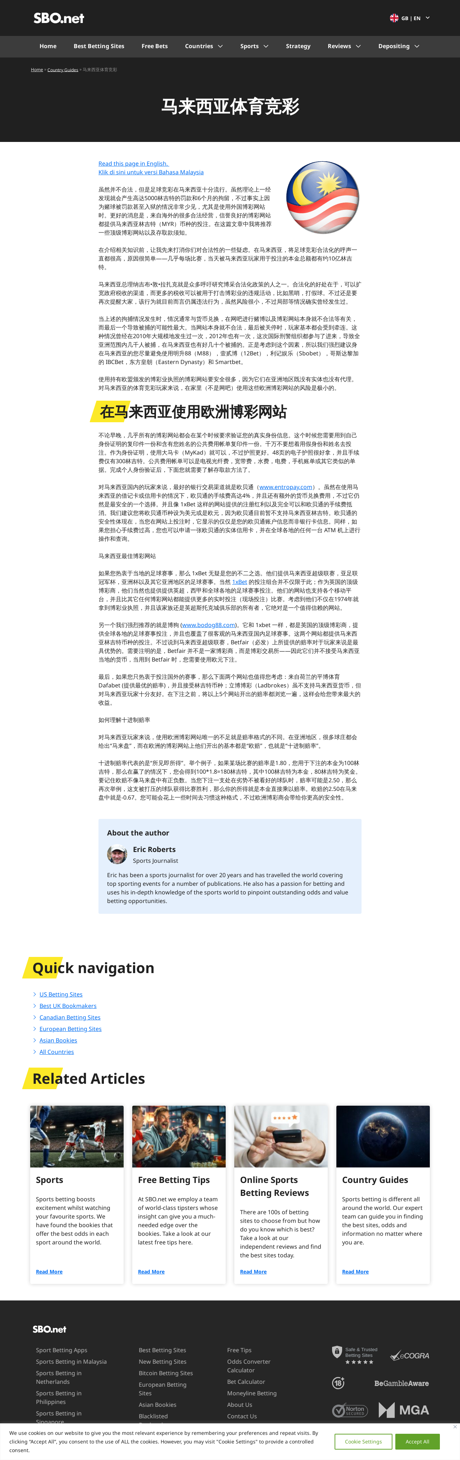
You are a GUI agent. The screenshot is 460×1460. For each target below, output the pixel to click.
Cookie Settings (363, 1441)
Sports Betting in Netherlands (49, 1377)
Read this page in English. (133, 163)
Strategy (298, 46)
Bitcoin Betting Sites (157, 1373)
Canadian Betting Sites (70, 1017)
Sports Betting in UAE (55, 1416)
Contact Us (232, 1416)
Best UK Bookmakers (68, 1006)
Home (48, 46)
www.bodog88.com (208, 625)
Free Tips (230, 1350)
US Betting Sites (61, 994)
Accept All (417, 1441)
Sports (249, 46)
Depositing (394, 46)
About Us (230, 1404)
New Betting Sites (154, 1361)
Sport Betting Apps (52, 1350)
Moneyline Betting (242, 1393)
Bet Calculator (236, 1381)
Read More (49, 1271)
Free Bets (155, 46)
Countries (199, 46)
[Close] (455, 1426)
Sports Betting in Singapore (64, 1404)
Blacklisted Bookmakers (147, 1411)
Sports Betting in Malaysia (62, 1361)
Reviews (339, 46)
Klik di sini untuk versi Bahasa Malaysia (151, 172)
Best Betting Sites (99, 46)
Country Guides (62, 69)
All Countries (57, 1052)
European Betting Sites (71, 1029)
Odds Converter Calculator (239, 1365)
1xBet (239, 582)
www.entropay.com (285, 487)
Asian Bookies (58, 1040)
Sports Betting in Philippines (65, 1393)
